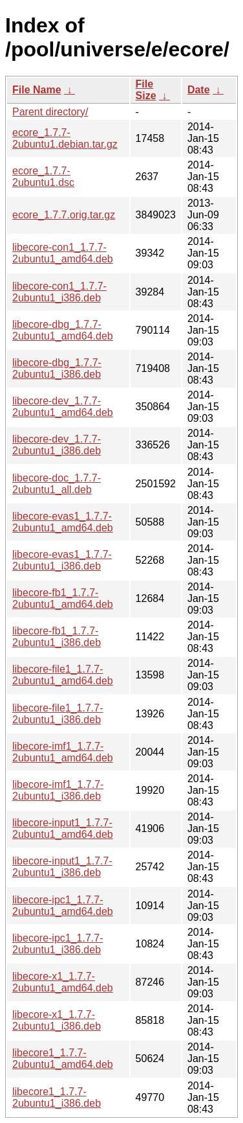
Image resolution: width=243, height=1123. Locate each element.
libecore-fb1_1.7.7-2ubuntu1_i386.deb (56, 636)
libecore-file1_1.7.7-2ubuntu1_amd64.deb (62, 675)
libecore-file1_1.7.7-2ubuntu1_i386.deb (57, 713)
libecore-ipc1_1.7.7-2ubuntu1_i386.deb (57, 943)
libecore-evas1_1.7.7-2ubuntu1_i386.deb (62, 560)
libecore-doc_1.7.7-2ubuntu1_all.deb (56, 483)
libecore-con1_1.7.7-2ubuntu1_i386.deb (59, 292)
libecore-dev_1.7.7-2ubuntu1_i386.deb (56, 445)
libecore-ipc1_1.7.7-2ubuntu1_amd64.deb (62, 905)
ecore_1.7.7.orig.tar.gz (63, 214)
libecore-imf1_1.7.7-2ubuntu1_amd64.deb (62, 752)
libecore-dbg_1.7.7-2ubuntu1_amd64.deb (62, 330)
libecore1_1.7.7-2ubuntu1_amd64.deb (62, 1058)
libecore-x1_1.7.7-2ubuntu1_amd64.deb (62, 982)
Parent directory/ (50, 111)
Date (198, 89)
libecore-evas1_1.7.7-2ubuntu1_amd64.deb (62, 522)
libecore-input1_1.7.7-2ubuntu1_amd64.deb (62, 828)
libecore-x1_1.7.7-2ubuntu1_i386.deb (56, 1020)
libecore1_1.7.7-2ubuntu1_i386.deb (56, 1097)
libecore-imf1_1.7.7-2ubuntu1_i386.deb (57, 790)
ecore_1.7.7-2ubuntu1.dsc (43, 176)
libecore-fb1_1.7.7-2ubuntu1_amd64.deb (62, 598)
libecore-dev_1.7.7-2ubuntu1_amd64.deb (62, 406)
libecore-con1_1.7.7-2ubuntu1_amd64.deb (62, 253)
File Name (36, 89)
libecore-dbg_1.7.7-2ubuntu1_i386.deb (56, 368)
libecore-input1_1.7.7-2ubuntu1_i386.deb (62, 866)
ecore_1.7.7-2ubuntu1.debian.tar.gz (65, 138)
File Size (146, 89)
